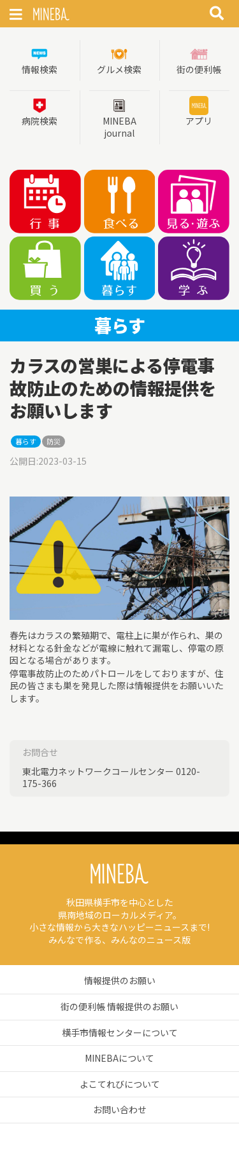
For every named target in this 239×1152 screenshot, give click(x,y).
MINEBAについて (119, 1058)
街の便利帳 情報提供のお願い (119, 1006)
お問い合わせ (120, 1109)
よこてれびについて (120, 1084)
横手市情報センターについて (120, 1032)
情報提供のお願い (120, 980)
